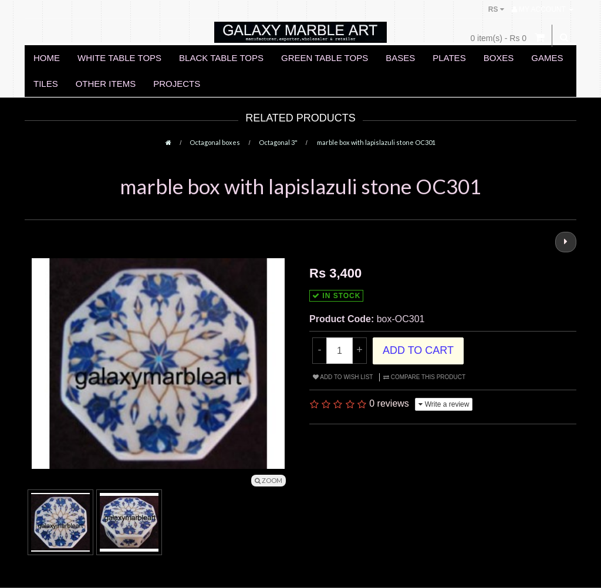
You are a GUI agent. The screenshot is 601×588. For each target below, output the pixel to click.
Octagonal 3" (278, 142)
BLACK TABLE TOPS (221, 58)
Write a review (443, 404)
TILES (45, 84)
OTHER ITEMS (106, 84)
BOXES (499, 58)
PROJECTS (176, 84)
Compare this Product (424, 377)
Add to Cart (418, 350)
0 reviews (389, 403)
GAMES (547, 58)
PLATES (449, 58)
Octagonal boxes (215, 142)
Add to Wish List (343, 377)
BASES (400, 58)
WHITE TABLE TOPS (119, 58)
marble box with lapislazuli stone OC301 (375, 142)
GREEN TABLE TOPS (324, 58)
